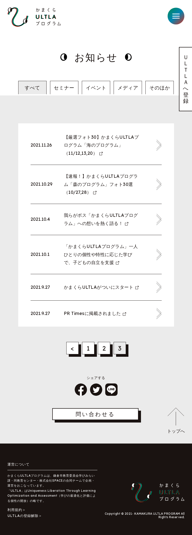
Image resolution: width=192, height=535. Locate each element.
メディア (128, 88)
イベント (96, 88)
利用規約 (14, 510)
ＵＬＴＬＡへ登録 (186, 79)
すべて (32, 88)
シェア (81, 389)
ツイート (96, 389)
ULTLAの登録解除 (22, 515)
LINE (111, 389)
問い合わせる (95, 414)
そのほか (159, 88)
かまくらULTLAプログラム (34, 17)
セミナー (64, 88)
